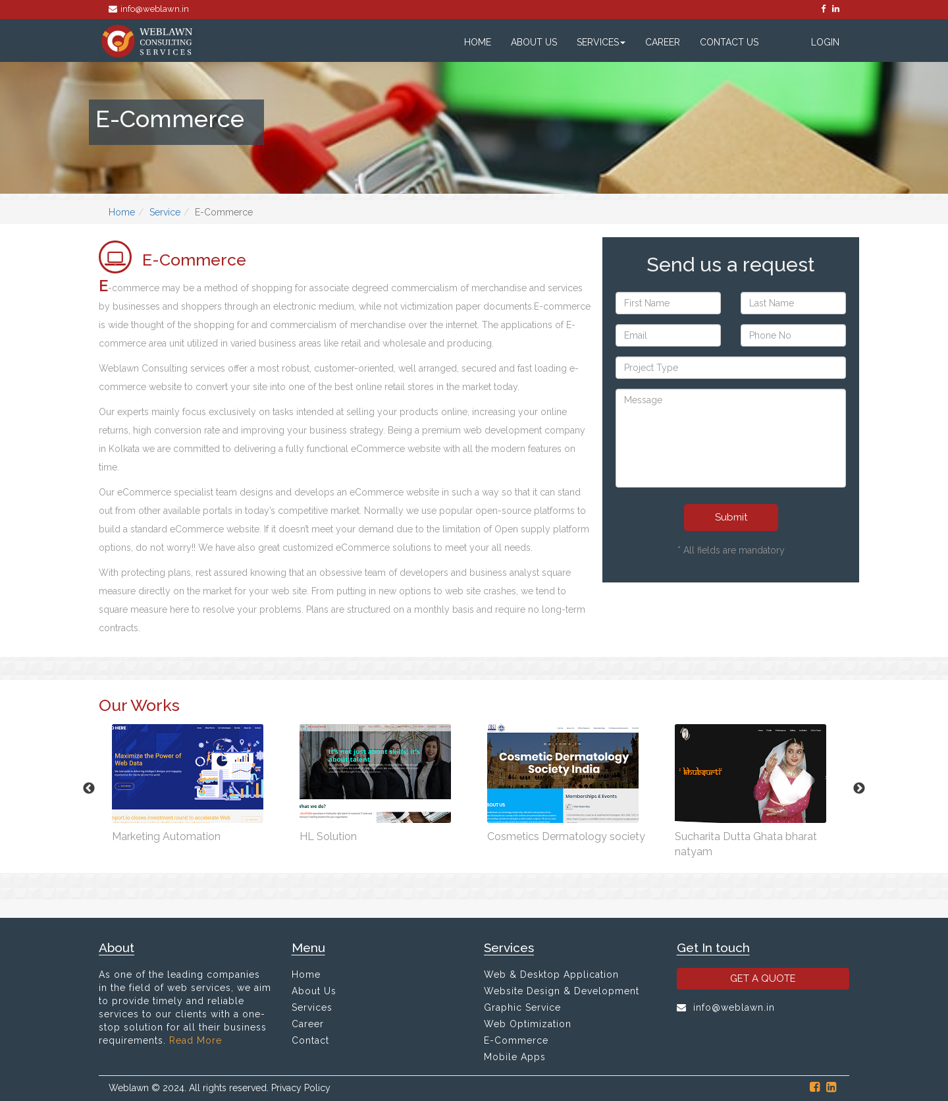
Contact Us (729, 42)
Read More (195, 1040)
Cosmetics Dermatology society (566, 836)
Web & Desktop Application (551, 974)
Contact (310, 1040)
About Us (534, 42)
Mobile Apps (515, 1057)
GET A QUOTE (763, 978)
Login (825, 42)
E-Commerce (516, 1040)
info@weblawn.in (149, 9)
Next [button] (859, 788)
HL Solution (328, 836)
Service (164, 212)
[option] (192, 781)
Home (477, 42)
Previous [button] (88, 788)
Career (662, 42)
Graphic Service (522, 1007)
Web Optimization (527, 1024)
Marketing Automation (166, 836)
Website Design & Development (561, 991)
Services (601, 42)
